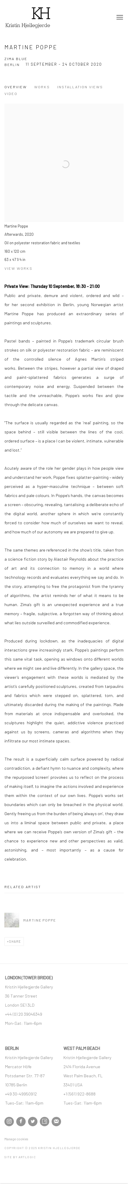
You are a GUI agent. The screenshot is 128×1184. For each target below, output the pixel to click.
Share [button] (15, 941)
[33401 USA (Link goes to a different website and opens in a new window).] (73, 1084)
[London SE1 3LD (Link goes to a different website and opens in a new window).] (20, 1004)
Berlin (12, 64)
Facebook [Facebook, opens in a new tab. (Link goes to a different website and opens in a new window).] (21, 1121)
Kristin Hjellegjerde (33, 17)
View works (18, 268)
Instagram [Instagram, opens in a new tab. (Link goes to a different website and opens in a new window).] (9, 1121)
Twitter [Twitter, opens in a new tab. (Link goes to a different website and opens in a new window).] (32, 1121)
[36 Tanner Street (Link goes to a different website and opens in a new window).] (21, 995)
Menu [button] (119, 17)
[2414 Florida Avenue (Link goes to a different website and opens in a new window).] (81, 1066)
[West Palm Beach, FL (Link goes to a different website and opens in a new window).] (83, 1075)
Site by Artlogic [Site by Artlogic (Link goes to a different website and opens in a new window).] (20, 1157)
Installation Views (80, 86)
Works (42, 86)
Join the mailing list (56, 1121)
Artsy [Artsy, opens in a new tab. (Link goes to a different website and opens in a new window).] (44, 1121)
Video (10, 93)
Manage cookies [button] (16, 1139)
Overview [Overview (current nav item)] (15, 86)
